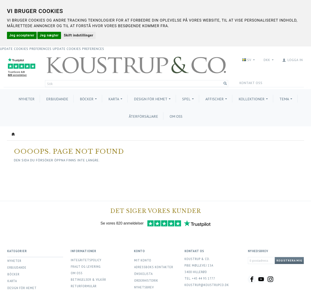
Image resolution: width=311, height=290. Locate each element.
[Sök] (225, 83)
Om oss (77, 273)
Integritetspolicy (86, 260)
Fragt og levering (86, 266)
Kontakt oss (251, 83)
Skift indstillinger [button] (78, 35)
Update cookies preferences (26, 49)
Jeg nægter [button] (49, 35)
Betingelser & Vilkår (88, 279)
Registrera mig (289, 260)
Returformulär (84, 286)
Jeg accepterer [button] (21, 35)
